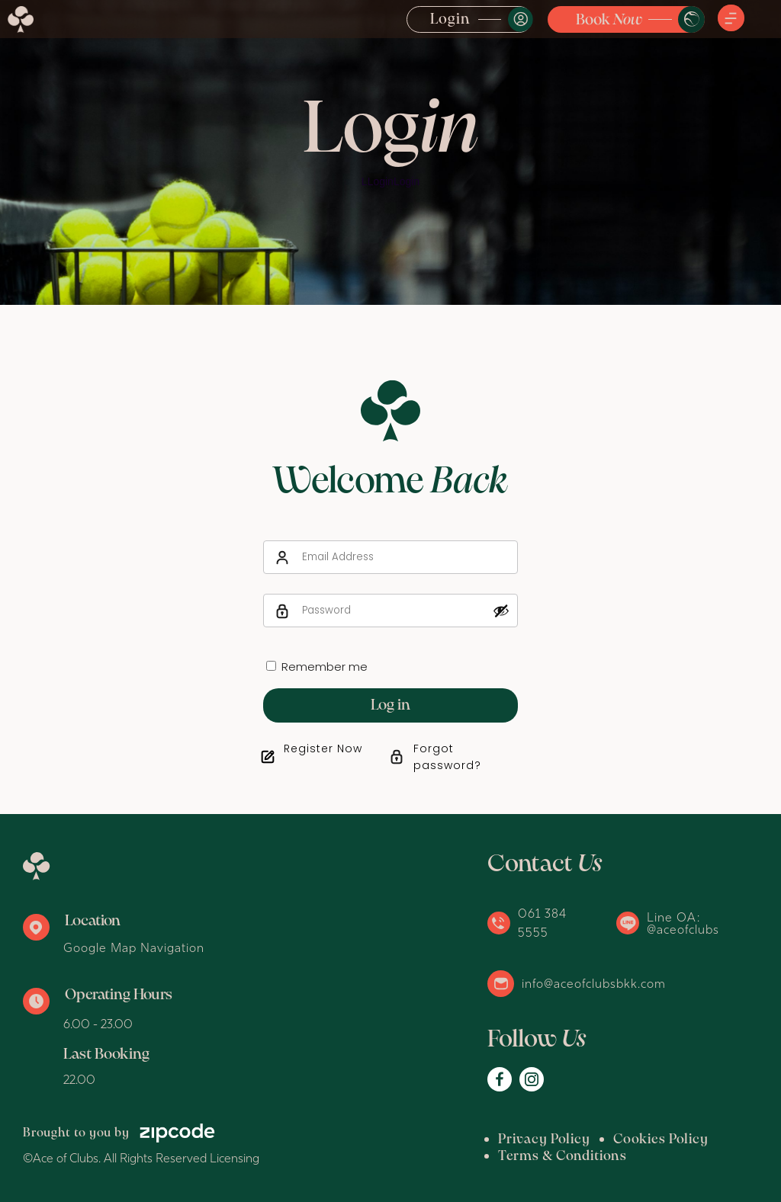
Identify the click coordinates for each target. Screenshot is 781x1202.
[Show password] (501, 610)
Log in (390, 705)
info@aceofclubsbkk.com (594, 983)
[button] (731, 19)
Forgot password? (447, 757)
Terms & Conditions (562, 1156)
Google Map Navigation (133, 947)
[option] (390, 152)
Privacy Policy (544, 1139)
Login (450, 20)
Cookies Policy (661, 1139)
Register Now (323, 748)
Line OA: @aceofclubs (683, 923)
